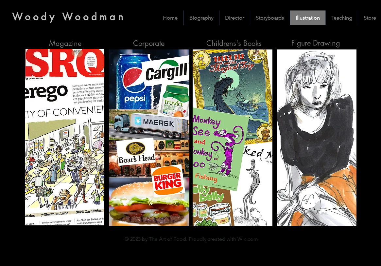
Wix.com (247, 239)
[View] (232, 137)
